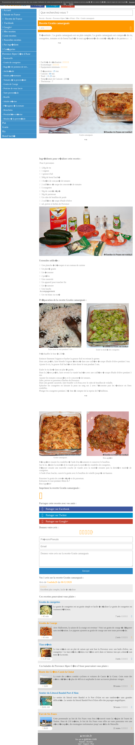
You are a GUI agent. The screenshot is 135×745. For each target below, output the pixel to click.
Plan (92, 743)
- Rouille (6, 97)
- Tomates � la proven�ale (14, 80)
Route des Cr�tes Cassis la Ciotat (56, 670)
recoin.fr (87, 734)
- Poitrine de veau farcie (12, 88)
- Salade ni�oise (9, 101)
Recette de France (12, 18)
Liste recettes (9, 35)
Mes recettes (9, 31)
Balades (82, 740)
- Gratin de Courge (10, 84)
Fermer (71, 4)
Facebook (8, 23)
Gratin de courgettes (49, 600)
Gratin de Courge (48, 621)
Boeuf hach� (8, 136)
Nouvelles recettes (11, 40)
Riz (4, 131)
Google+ (7, 27)
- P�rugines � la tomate (13, 106)
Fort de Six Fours (48, 712)
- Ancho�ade (8, 71)
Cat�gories (8, 49)
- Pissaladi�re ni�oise (12, 114)
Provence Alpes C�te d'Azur (16, 54)
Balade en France (11, 14)
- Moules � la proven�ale (13, 119)
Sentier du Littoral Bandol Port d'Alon (58, 691)
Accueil (6, 10)
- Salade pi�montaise (11, 75)
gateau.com (90, 737)
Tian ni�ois (45, 643)
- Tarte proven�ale (10, 93)
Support (86, 743)
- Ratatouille (7, 58)
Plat (4, 123)
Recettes (89, 740)
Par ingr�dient (10, 44)
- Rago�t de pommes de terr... (15, 67)
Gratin (5, 127)
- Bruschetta (7, 110)
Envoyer (86, 569)
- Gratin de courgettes (11, 62)
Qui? (80, 743)
